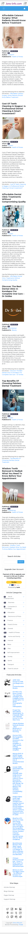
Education (11, 612)
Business (11, 602)
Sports (10, 660)
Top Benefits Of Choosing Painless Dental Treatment (11, 460)
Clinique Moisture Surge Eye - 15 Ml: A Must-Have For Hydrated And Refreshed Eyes (18, 862)
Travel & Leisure (13, 668)
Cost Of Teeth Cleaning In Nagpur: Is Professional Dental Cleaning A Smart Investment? (14, 186)
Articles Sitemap (9, 887)
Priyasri (10, 145)
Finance (10, 620)
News (9, 644)
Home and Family (14, 636)
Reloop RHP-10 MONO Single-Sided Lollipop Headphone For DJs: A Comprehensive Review (18, 758)
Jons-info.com (17, 923)
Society (10, 656)
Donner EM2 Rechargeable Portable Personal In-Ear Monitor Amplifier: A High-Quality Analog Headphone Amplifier (18, 742)
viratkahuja (12, 510)
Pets (9, 648)
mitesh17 (11, 55)
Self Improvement (13, 652)
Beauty (14, 330)
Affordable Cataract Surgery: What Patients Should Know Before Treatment (12, 95)
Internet (10, 640)
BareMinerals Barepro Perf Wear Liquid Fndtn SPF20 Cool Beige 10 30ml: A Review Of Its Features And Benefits (18, 848)
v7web (20, 924)
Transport (10, 664)
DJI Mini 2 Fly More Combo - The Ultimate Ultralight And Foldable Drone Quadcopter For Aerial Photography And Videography (18, 699)
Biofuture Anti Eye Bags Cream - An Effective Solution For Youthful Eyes (18, 873)
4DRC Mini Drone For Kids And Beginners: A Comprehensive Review (18, 684)
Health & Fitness (17, 56)
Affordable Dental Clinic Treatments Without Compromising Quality (12, 278)
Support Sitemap (9, 899)
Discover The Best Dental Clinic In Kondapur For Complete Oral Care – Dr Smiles (12, 372)
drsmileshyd (12, 328)
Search (21, 562)
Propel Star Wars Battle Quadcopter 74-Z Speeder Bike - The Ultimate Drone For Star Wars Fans (18, 715)
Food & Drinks (12, 624)
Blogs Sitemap (9, 891)
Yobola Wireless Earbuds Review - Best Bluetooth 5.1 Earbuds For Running (18, 727)
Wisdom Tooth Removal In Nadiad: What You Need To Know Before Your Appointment (14, 547)
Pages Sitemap (9, 895)
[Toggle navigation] (3, 8)
